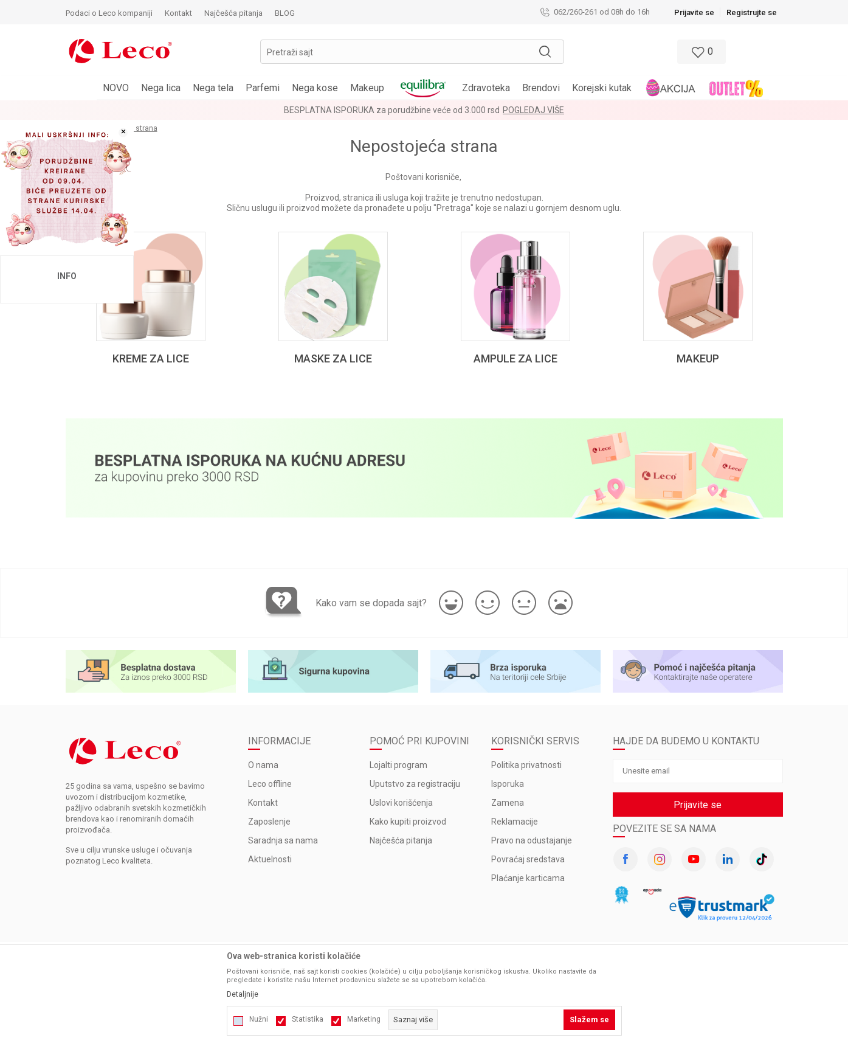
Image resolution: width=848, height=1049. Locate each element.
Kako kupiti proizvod (408, 821)
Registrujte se (751, 12)
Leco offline (270, 784)
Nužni (258, 1019)
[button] (412, 52)
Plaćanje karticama (528, 878)
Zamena (507, 803)
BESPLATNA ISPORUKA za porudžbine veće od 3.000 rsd (392, 110)
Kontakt (263, 803)
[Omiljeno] (700, 52)
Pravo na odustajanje (531, 840)
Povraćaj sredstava (528, 859)
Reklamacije (514, 821)
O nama (263, 765)
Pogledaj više (533, 110)
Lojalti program (398, 765)
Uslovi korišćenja (401, 803)
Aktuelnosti (270, 859)
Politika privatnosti (526, 765)
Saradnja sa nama (283, 840)
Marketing (364, 1019)
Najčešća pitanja (401, 840)
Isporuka (507, 784)
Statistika (307, 1019)
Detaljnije (242, 994)
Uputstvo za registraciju (415, 784)
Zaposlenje (269, 821)
